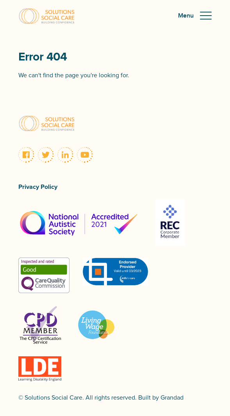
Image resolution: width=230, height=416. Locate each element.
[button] (195, 16)
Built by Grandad (161, 398)
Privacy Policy (37, 187)
